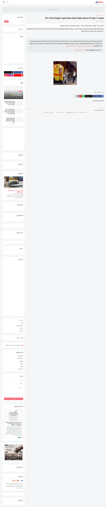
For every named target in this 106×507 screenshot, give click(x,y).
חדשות (97, 15)
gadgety (21, 361)
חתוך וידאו (21, 331)
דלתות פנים (20, 356)
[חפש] (16, 21)
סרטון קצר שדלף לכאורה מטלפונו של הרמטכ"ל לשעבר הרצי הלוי (9, 103)
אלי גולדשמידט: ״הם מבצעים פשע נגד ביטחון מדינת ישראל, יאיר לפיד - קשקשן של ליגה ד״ (9, 111)
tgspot (21, 366)
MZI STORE (20, 369)
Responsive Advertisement (53, 9)
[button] (7, 2)
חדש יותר (101, 109)
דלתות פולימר (20, 359)
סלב (22, 323)
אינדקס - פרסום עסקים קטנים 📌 (15, 191)
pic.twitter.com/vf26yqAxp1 (83, 45)
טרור (95, 92)
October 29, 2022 (80, 50)
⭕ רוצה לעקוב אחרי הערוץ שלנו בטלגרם (14, 345)
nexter (21, 364)
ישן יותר (29, 109)
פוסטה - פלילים (19, 338)
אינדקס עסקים (20, 326)
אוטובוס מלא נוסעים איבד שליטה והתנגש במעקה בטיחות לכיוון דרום (10, 120)
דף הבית (102, 15)
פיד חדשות (20, 29)
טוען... (22, 208)
